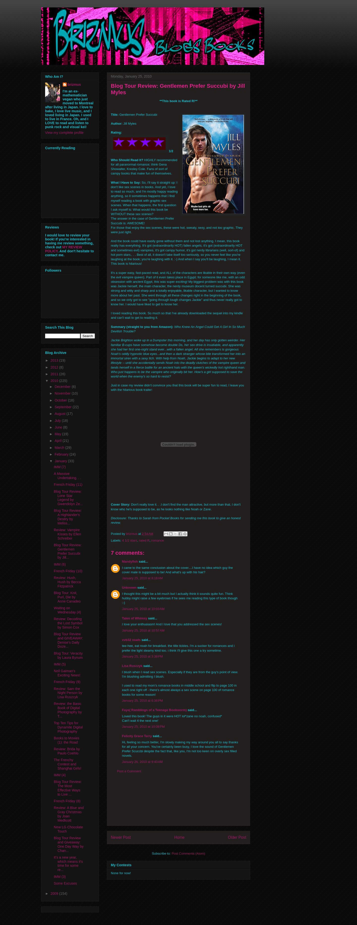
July (58, 421)
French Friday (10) (68, 571)
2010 (55, 381)
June (59, 427)
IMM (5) (60, 664)
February (62, 454)
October (61, 400)
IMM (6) (60, 564)
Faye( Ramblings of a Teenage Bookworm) (154, 710)
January (61, 461)
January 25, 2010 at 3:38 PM (142, 656)
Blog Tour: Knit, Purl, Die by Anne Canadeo (67, 597)
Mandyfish (130, 561)
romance (157, 540)
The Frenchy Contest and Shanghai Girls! (67, 764)
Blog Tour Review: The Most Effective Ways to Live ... (68, 788)
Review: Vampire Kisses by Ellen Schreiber (67, 534)
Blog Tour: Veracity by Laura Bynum (68, 655)
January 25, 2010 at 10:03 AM (143, 609)
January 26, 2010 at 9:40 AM (142, 762)
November (63, 393)
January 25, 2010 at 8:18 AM (142, 578)
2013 (55, 360)
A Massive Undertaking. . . (67, 476)
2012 (55, 367)
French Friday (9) (67, 682)
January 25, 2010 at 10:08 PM (143, 726)
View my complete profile (64, 133)
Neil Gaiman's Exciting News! (67, 673)
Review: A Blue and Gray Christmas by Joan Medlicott (69, 814)
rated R (144, 540)
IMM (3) (60, 877)
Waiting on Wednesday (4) (67, 610)
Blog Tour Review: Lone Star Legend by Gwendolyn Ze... (68, 498)
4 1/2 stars (129, 540)
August (60, 414)
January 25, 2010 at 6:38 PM (142, 700)
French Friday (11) (68, 485)
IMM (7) (60, 467)
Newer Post (121, 837)
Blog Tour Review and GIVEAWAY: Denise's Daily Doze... (68, 640)
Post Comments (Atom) (188, 853)
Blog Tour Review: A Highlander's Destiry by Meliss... (68, 517)
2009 (55, 894)
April (58, 441)
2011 (55, 374)
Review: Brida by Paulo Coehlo (67, 751)
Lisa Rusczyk (132, 666)
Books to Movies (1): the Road (66, 740)
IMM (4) (60, 775)
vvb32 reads (131, 640)
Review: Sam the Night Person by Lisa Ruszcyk (68, 693)
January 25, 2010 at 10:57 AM (143, 630)
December (63, 387)
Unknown (129, 587)
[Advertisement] (178, 803)
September (63, 407)
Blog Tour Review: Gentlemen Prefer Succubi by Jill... (68, 551)
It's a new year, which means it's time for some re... (68, 863)
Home (179, 837)
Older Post (237, 837)
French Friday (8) (67, 801)
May (58, 434)
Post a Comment (129, 771)
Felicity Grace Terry (137, 736)
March (60, 448)
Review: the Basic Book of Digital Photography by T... (68, 710)
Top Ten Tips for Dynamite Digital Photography (68, 727)
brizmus (74, 85)
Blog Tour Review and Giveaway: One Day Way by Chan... (69, 844)
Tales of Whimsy (134, 618)
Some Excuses (65, 883)
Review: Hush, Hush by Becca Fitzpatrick (67, 582)
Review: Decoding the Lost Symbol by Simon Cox (68, 623)
